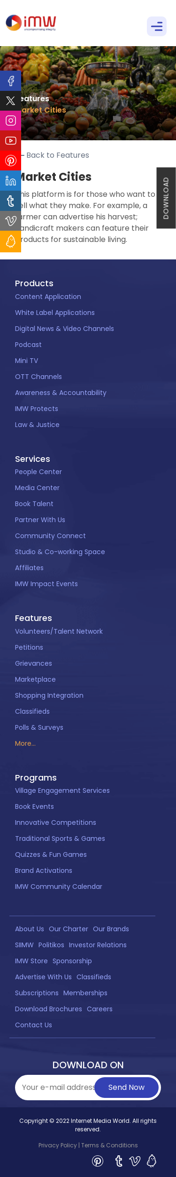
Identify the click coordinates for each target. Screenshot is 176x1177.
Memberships (85, 993)
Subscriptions (37, 993)
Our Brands (111, 929)
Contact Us (33, 1025)
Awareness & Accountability (61, 392)
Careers (100, 1009)
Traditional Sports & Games (60, 838)
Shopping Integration (49, 695)
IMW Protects (36, 408)
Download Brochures (48, 1009)
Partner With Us (40, 519)
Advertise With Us (43, 977)
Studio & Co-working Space (60, 551)
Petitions (29, 647)
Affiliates (29, 567)
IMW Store (31, 961)
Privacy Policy (57, 1145)
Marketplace (35, 679)
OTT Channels (38, 376)
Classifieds (32, 711)
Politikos (51, 945)
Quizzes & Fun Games (51, 854)
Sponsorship (72, 961)
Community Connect (50, 535)
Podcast (28, 344)
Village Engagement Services (62, 790)
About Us (29, 929)
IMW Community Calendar (58, 886)
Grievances (33, 663)
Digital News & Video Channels (64, 328)
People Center (38, 471)
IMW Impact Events (46, 583)
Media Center (37, 487)
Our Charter (68, 929)
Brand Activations (43, 870)
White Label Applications (55, 312)
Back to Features (52, 155)
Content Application (48, 296)
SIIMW (24, 945)
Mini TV (26, 360)
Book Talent (34, 503)
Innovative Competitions (55, 822)
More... (25, 743)
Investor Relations (98, 945)
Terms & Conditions (109, 1145)
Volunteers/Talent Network (59, 631)
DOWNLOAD (166, 198)
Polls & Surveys (39, 727)
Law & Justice (37, 424)
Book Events (34, 806)
